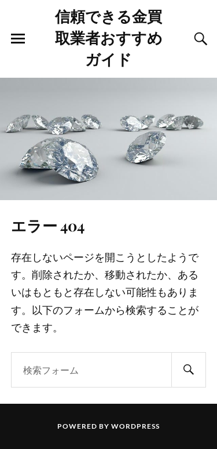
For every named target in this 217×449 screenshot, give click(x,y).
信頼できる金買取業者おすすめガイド (109, 37)
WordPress (135, 426)
